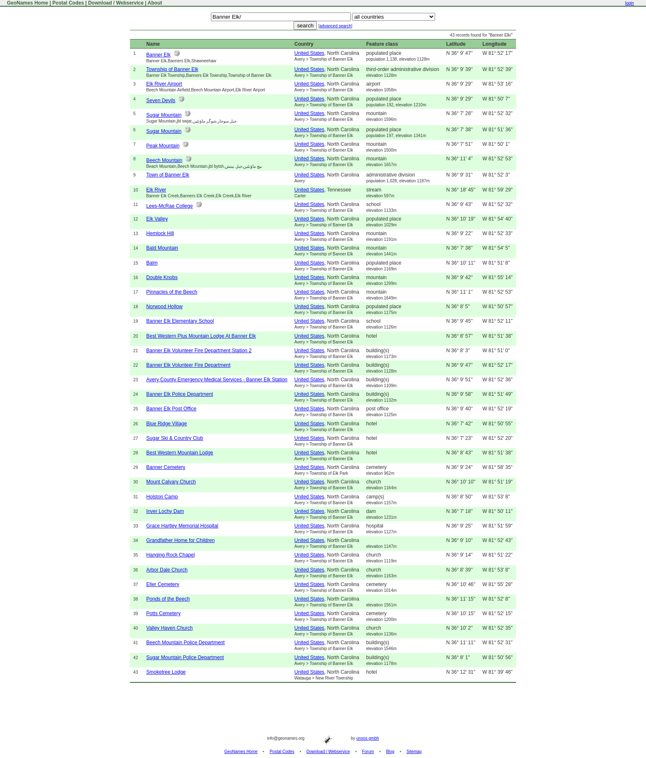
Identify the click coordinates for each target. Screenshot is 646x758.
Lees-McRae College (169, 206)
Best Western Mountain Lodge (179, 453)
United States (309, 53)
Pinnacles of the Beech (171, 292)
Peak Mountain (162, 146)
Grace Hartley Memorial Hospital (182, 526)
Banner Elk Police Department (179, 394)
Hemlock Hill (160, 233)
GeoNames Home (26, 3)
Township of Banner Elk (172, 69)
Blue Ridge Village (166, 424)
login (629, 3)
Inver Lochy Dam (165, 511)
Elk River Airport (164, 84)
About (155, 3)
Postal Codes (68, 3)
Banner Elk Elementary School (180, 321)
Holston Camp (162, 497)
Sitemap (414, 751)
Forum (368, 751)
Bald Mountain (162, 248)
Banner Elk (158, 55)
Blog (390, 751)
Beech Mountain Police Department (185, 642)
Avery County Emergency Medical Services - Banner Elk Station (216, 380)
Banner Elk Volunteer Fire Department (188, 365)
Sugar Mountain (163, 115)
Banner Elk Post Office (171, 409)
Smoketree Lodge (166, 672)
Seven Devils (160, 100)
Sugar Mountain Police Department (185, 657)
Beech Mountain (164, 160)
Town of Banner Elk (167, 175)
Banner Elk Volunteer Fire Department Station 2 (198, 350)
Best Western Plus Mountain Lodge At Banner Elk (201, 336)
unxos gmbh (367, 738)
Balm (151, 263)
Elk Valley (157, 219)
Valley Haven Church (169, 628)
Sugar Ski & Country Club (174, 438)
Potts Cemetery (163, 613)
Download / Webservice (116, 3)
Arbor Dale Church (166, 570)
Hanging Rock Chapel (170, 555)
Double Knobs (161, 277)
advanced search (335, 26)
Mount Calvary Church (171, 482)
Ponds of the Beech (168, 599)
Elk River (156, 190)
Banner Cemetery (165, 467)
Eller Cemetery (162, 584)
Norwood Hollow (164, 306)
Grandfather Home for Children (180, 540)
